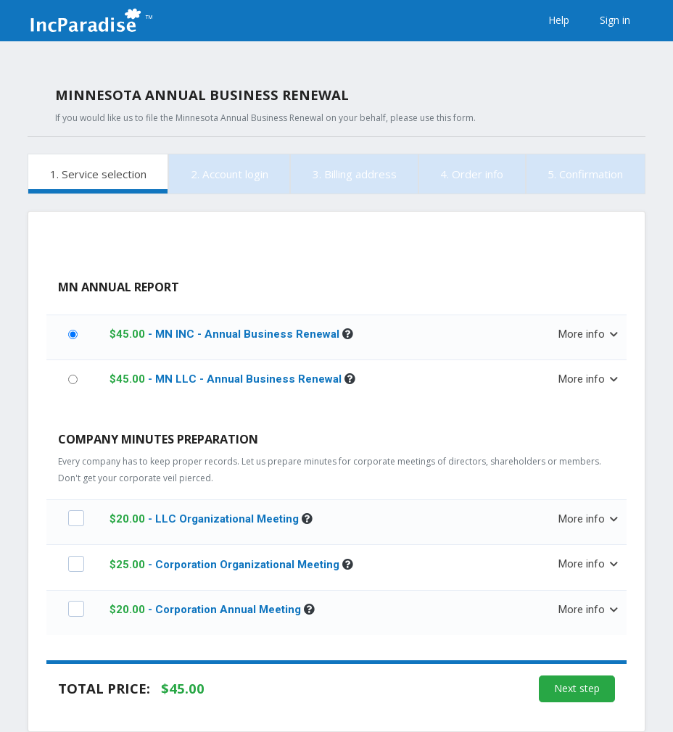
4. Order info (471, 174)
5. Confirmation (585, 174)
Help (558, 20)
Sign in (615, 20)
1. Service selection (98, 174)
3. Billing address (355, 174)
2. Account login (229, 174)
